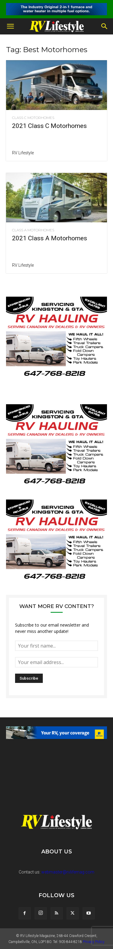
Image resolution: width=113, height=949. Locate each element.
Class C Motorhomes (33, 118)
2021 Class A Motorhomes (49, 238)
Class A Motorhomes (33, 230)
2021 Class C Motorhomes (49, 125)
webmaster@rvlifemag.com (67, 872)
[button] (10, 26)
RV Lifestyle (23, 152)
